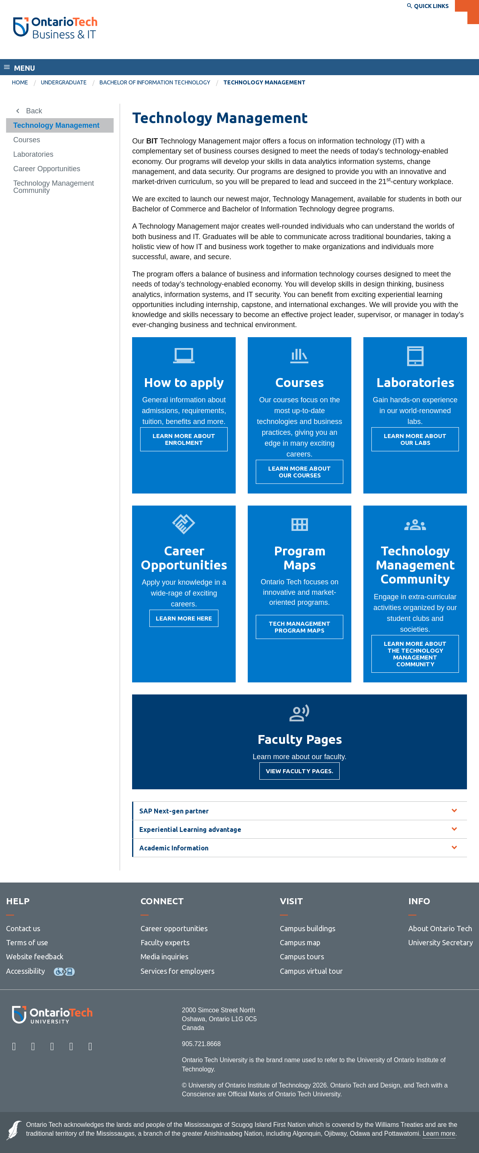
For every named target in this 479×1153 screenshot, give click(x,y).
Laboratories (33, 154)
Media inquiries (164, 956)
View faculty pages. (299, 774)
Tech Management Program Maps (296, 629)
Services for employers (177, 971)
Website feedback (34, 956)
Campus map (300, 942)
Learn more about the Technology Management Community (412, 656)
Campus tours (302, 956)
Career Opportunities (46, 169)
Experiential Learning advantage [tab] (190, 829)
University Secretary (440, 942)
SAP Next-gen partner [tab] (174, 811)
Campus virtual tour (311, 971)
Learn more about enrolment (181, 441)
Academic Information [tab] (173, 848)
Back (34, 111)
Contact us (23, 928)
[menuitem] (26, 83)
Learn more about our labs (412, 441)
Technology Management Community (53, 187)
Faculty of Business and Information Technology (101, 51)
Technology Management (56, 125)
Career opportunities (174, 928)
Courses (26, 140)
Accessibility (25, 971)
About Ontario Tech (440, 928)
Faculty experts (165, 942)
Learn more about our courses (296, 474)
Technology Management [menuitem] (264, 82)
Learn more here (184, 621)
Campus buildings (307, 928)
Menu (24, 68)
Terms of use (27, 942)
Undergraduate (64, 82)
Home (20, 82)
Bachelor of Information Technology (155, 82)
